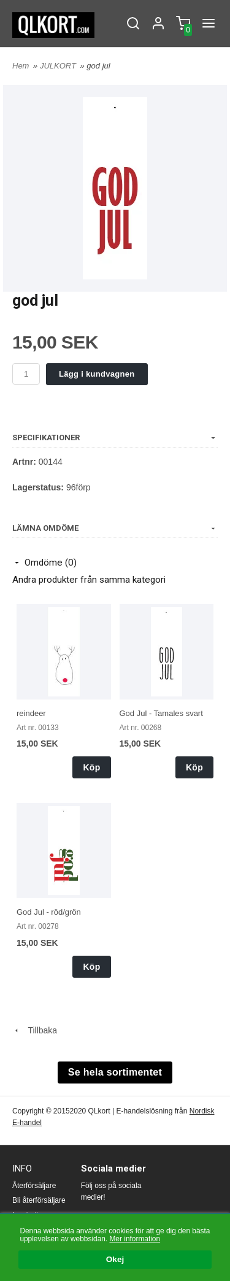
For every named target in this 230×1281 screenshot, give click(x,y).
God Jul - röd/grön (49, 912)
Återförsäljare (34, 1185)
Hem (20, 65)
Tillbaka (34, 1030)
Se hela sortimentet (115, 1072)
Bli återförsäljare (39, 1200)
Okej (115, 1259)
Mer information (134, 1239)
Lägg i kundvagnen (97, 373)
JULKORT (59, 65)
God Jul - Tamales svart (161, 713)
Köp (91, 767)
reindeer (31, 713)
